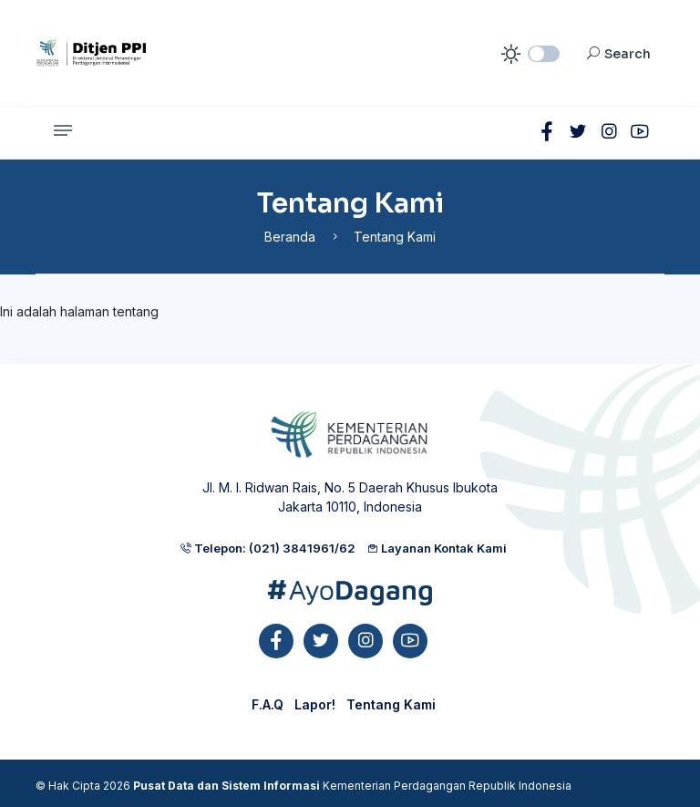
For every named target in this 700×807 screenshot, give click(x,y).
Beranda (289, 236)
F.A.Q (267, 704)
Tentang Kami (391, 704)
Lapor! (314, 704)
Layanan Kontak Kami (436, 548)
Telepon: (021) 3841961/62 (267, 548)
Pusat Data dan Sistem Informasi (226, 785)
